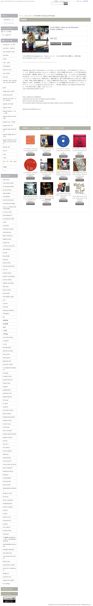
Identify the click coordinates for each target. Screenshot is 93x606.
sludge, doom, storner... (9, 91)
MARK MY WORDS (8, 580)
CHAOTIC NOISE (8, 364)
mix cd (5, 150)
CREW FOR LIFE (8, 380)
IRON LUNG (6, 561)
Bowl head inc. (7, 358)
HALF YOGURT (7, 430)
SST (4, 300)
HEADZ (5, 441)
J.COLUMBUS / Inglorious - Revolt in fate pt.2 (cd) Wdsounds (46, 198)
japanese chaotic (7, 107)
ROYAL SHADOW (8, 500)
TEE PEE (5, 307)
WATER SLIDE (7, 530)
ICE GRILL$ (6, 447)
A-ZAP (5, 344)
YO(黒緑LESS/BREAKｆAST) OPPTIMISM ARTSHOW (10, 539)
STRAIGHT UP (7, 520)
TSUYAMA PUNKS (8, 183)
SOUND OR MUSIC (8, 200)
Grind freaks (6, 427)
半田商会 (5, 334)
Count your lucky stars (9, 246)
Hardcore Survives (8, 437)
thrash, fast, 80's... (7, 69)
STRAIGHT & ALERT (9, 565)
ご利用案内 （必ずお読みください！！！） (63, 1)
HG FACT (5, 444)
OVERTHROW (7, 478)
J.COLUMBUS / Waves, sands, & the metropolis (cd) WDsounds (79, 150)
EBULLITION (7, 263)
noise (4, 154)
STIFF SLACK (7, 517)
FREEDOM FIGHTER (9, 417)
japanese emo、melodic (9, 122)
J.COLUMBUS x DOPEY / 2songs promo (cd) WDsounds (63, 150)
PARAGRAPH (7, 481)
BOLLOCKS (6, 354)
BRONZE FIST (7, 361)
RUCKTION (6, 293)
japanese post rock (8, 125)
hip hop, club (6, 147)
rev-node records (7, 212)
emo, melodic (6, 73)
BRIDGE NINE (7, 239)
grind (4, 87)
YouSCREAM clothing (9, 203)
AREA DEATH (7, 232)
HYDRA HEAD (7, 273)
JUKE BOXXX (7, 458)
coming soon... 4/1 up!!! (9, 44)
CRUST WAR (6, 383)
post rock (5, 77)
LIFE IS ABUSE (7, 280)
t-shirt (4, 158)
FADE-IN (5, 407)
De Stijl (5, 252)
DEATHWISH (7, 249)
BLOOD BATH (7, 347)
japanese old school (8, 104)
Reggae (5, 167)
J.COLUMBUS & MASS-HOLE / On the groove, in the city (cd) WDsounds (30, 198)
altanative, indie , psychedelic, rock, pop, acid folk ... (9, 82)
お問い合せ (79, 1)
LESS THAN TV (7, 461)
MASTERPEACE (7, 215)
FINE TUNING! (7, 413)
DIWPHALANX (7, 393)
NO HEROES (6, 196)
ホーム (21, 16)
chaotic (5, 59)
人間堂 (5, 330)
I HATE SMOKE (7, 451)
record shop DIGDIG (8, 186)
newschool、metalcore (9, 48)
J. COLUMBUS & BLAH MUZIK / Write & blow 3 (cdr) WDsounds (63, 195)
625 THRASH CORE (8, 219)
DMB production (7, 397)
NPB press (6, 474)
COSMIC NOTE (7, 376)
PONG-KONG (7, 485)
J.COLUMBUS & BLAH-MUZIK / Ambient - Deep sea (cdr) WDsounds (79, 174)
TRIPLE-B (6, 573)
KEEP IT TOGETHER (9, 276)
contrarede (6, 373)
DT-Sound (5, 400)
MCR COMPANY (8, 468)
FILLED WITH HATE (9, 266)
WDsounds (6, 534)
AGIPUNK (6, 225)
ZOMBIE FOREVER (8, 549)
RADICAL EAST (7, 493)
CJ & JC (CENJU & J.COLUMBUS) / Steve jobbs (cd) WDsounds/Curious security (63, 173)
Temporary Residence (8, 310)
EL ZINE (5, 403)
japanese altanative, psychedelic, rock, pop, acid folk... (9, 141)
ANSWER (6, 341)
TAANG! (5, 303)
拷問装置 (5, 320)
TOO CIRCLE (7, 527)
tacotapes (5, 524)
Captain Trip (6, 242)
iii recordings (6, 583)
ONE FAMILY (7, 193)
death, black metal (8, 95)
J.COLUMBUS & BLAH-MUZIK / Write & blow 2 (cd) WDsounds (79, 198)
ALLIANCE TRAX (8, 337)
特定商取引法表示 (7, 589)
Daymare (5, 386)
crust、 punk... (7, 62)
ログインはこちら (9, 23)
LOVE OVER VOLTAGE (9, 464)
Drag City (5, 259)
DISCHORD (6, 256)
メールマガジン (6, 594)
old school (6, 55)
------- (4, 170)
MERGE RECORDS (8, 283)
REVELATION (7, 290)
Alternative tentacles (8, 229)
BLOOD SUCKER (8, 351)
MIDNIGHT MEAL (8, 471)
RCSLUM (5, 497)
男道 (4, 327)
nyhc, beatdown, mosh (9, 51)
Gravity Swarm (7, 424)
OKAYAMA (6, 179)
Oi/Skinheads (6, 66)
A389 (4, 222)
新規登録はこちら (9, 19)
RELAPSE (6, 286)
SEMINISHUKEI (7, 503)
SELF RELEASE (7, 553)
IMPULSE (6, 454)
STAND (5, 513)
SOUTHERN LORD (8, 296)
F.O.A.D (5, 269)
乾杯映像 (5, 324)
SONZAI (5, 510)
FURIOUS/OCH (7, 420)
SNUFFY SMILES (8, 507)
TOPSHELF (6, 313)
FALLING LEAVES (8, 410)
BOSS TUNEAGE (8, 236)
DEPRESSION (7, 390)
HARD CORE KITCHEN (9, 434)
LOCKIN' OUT (7, 577)
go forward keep (7, 190)
